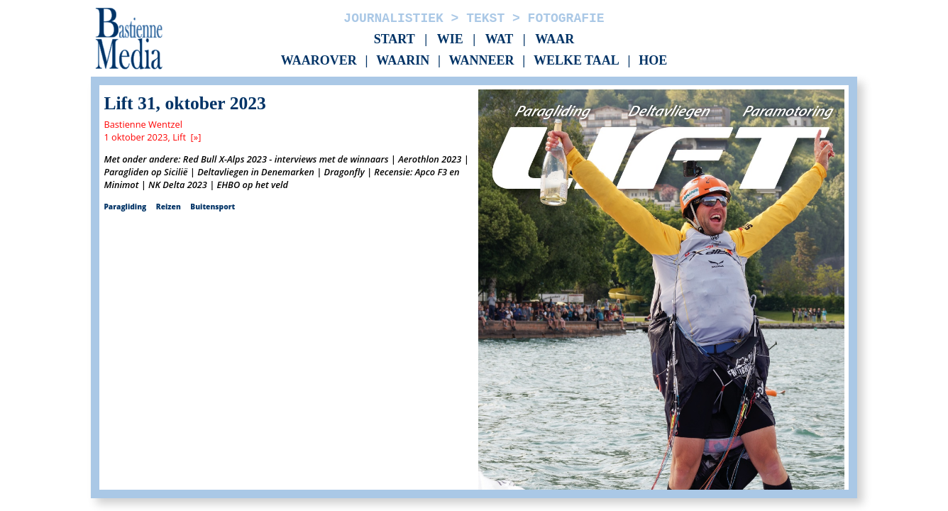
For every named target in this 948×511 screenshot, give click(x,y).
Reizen (168, 206)
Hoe (653, 61)
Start (394, 39)
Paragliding (125, 206)
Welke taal (576, 61)
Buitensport (212, 206)
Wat (499, 39)
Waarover (319, 61)
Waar (554, 39)
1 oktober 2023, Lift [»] (152, 137)
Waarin (402, 61)
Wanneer (481, 61)
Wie (450, 39)
